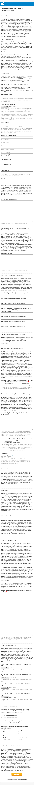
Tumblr (20, 735)
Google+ (5, 734)
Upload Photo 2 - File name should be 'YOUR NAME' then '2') (16, 674)
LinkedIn (20, 734)
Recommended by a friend (10, 723)
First (6, 126)
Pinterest (5, 732)
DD (2, 457)
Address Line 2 (5, 142)
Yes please (10, 383)
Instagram (21, 730)
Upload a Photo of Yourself (8, 104)
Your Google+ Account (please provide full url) (13, 321)
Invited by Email (22, 737)
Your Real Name (5, 122)
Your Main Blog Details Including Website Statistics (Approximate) (14, 413)
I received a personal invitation (11, 717)
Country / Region (5, 156)
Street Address (5, 139)
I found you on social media (10, 719)
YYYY (8, 457)
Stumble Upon (6, 737)
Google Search (6, 739)
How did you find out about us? (9, 715)
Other (19, 723)
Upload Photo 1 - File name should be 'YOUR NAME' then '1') (16, 665)
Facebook (21, 732)
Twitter (5, 730)
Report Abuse (17, 781)
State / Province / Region (7, 149)
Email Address (5, 170)
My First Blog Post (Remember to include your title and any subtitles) (16, 591)
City (2, 146)
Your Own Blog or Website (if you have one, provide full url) (16, 293)
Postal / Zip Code (5, 152)
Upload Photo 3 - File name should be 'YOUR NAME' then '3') (16, 684)
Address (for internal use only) (9, 135)
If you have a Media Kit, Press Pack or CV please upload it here (17, 439)
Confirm (3, 178)
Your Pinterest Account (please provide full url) (13, 316)
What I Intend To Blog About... (9, 199)
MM (5, 457)
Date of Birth (5, 453)
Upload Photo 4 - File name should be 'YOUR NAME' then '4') (16, 694)
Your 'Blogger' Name (6, 94)
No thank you (25, 383)
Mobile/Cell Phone (6, 159)
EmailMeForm (17, 4)
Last (20, 126)
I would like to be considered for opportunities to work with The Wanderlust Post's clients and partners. (17, 381)
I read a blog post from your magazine (13, 721)
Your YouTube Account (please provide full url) (13, 326)
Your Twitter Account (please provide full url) (13, 303)
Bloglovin (5, 735)
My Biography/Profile (7, 253)
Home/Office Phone (6, 164)
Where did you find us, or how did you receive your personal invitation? (14, 727)
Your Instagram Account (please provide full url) (13, 298)
